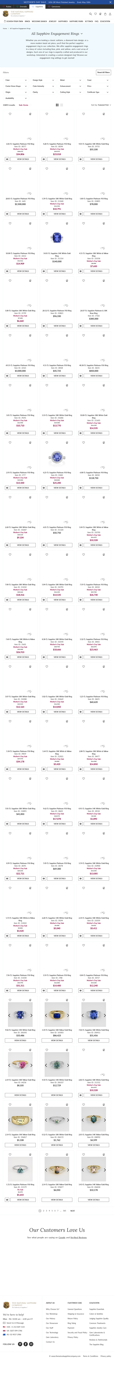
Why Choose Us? (52, 1309)
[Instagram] (31, 1344)
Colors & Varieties (96, 1314)
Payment (71, 1328)
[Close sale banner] (110, 2)
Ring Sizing (72, 1323)
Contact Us (50, 1342)
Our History (50, 1318)
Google (62, 1237)
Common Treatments (97, 1323)
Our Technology (52, 1332)
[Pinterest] (20, 1344)
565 (64, 1211)
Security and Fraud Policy (77, 1332)
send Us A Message (15, 1323)
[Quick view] (7, 159)
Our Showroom (52, 1323)
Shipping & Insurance (76, 1314)
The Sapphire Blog (96, 1344)
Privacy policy (106, 1356)
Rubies (8, 7)
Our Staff (49, 1328)
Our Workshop (51, 1314)
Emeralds (23, 7)
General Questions (75, 1309)
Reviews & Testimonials (98, 1340)
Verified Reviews (78, 1237)
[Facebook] (25, 1344)
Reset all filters (103, 72)
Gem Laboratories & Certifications (97, 1333)
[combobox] (104, 105)
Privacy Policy (73, 1337)
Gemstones (56, 7)
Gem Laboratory (52, 1337)
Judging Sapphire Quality (98, 1318)
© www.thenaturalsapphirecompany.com (65, 1356)
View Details (23, 159)
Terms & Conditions (90, 1356)
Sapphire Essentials (96, 1309)
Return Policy (73, 1318)
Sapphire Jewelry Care (97, 1328)
